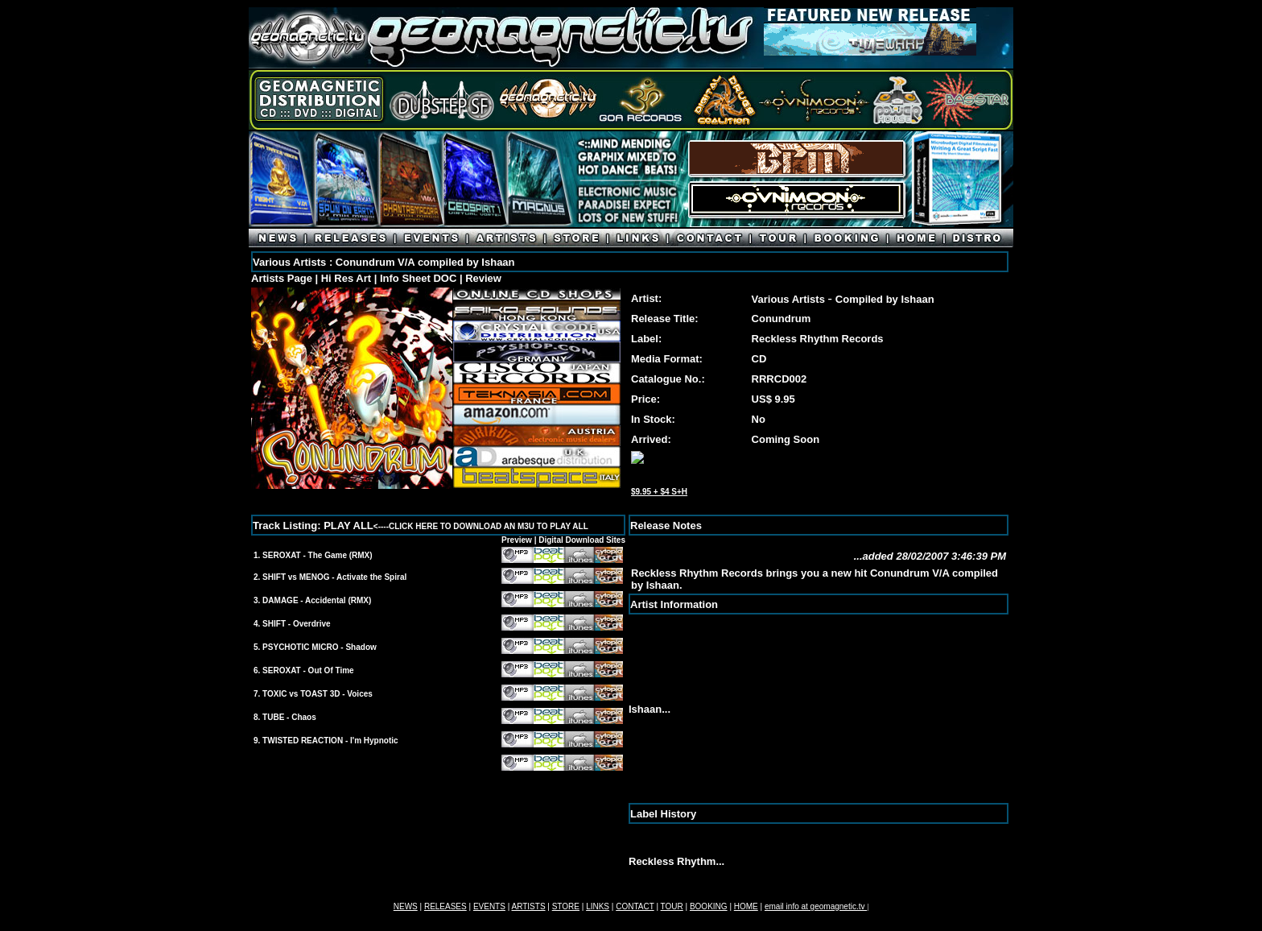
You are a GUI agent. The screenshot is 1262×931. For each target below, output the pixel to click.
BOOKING (709, 906)
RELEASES (445, 906)
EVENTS (489, 906)
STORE (565, 906)
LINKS (597, 906)
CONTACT (635, 906)
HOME (746, 906)
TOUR (672, 906)
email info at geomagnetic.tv (816, 906)
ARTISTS (529, 906)
